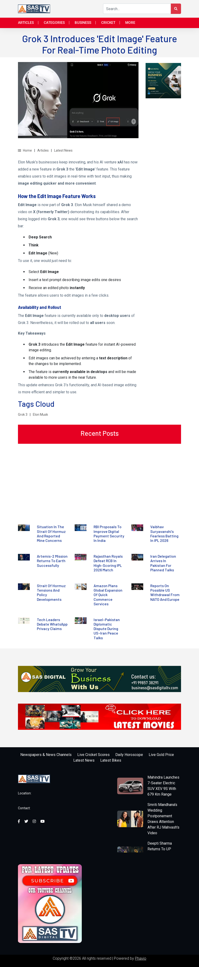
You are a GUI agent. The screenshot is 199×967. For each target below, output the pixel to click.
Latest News (63, 150)
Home (25, 150)
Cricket (108, 23)
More (130, 23)
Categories (54, 23)
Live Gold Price (161, 754)
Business (83, 23)
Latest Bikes (110, 760)
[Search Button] (176, 9)
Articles (26, 23)
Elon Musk (40, 414)
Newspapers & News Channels (46, 754)
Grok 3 (22, 414)
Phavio (140, 958)
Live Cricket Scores (93, 754)
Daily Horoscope (129, 754)
